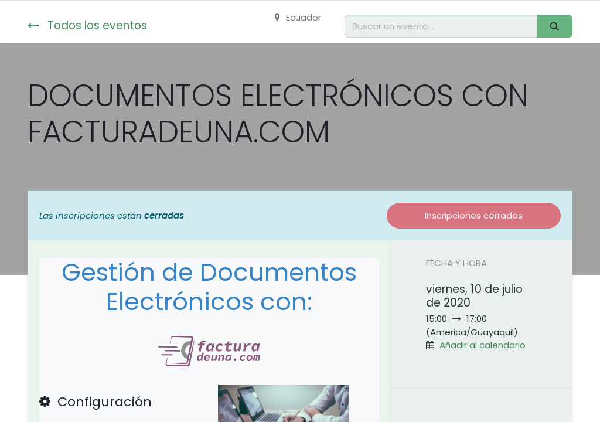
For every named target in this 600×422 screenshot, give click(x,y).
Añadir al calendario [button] (482, 345)
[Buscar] (554, 26)
